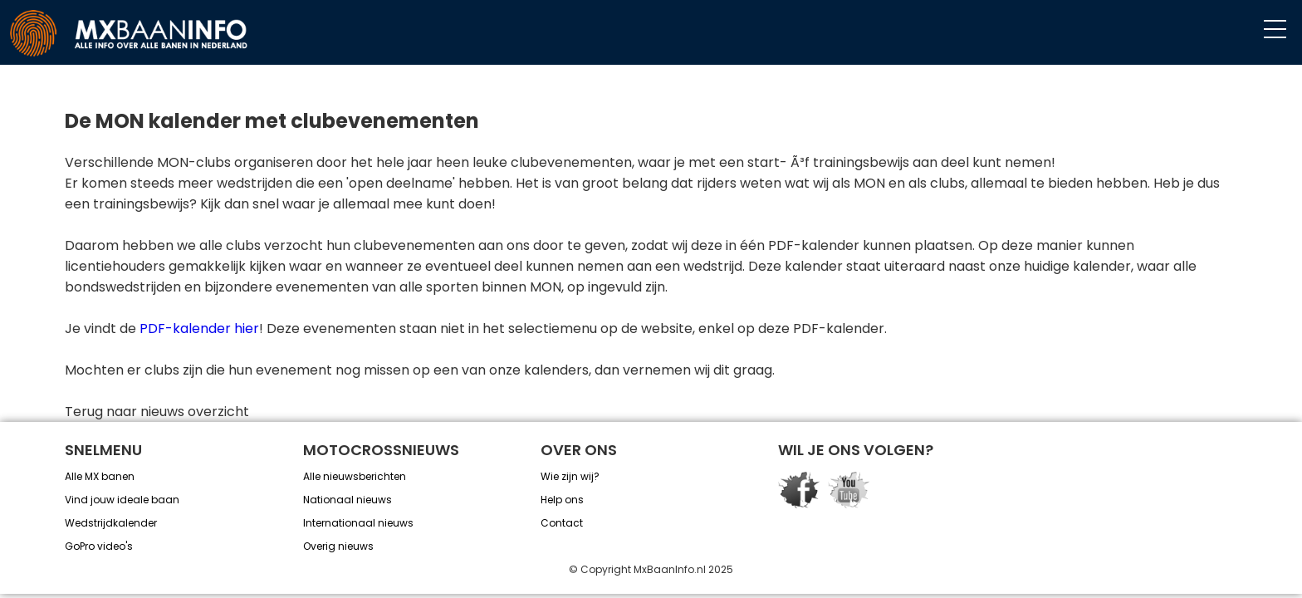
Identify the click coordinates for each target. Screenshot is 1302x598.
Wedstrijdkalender (111, 523)
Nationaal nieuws (347, 500)
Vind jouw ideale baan (122, 500)
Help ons (562, 500)
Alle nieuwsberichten (354, 476)
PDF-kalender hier (199, 328)
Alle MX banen (100, 476)
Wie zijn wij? (570, 476)
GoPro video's (99, 546)
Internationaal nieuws (358, 523)
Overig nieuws (338, 546)
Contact (562, 523)
